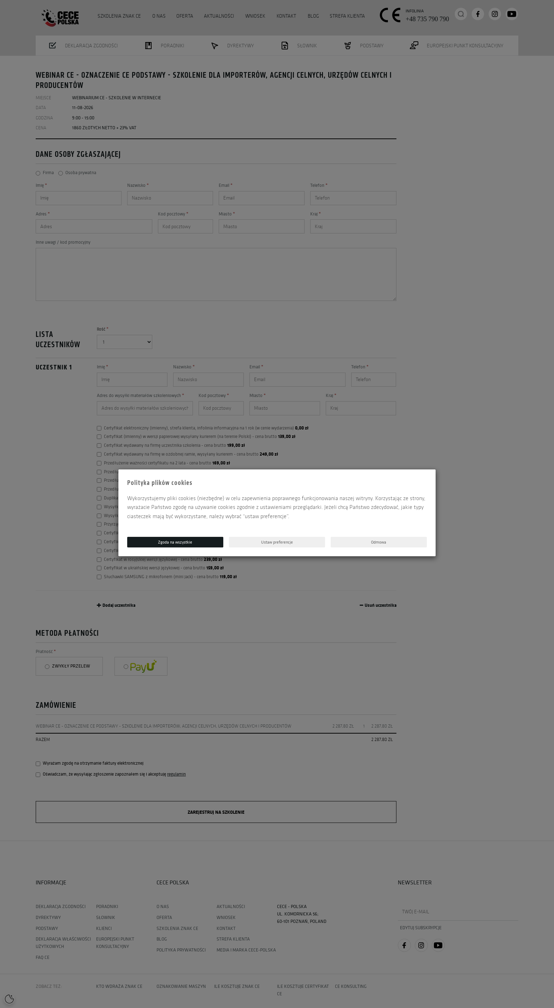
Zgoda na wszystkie (175, 542)
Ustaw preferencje (277, 542)
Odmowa (378, 542)
